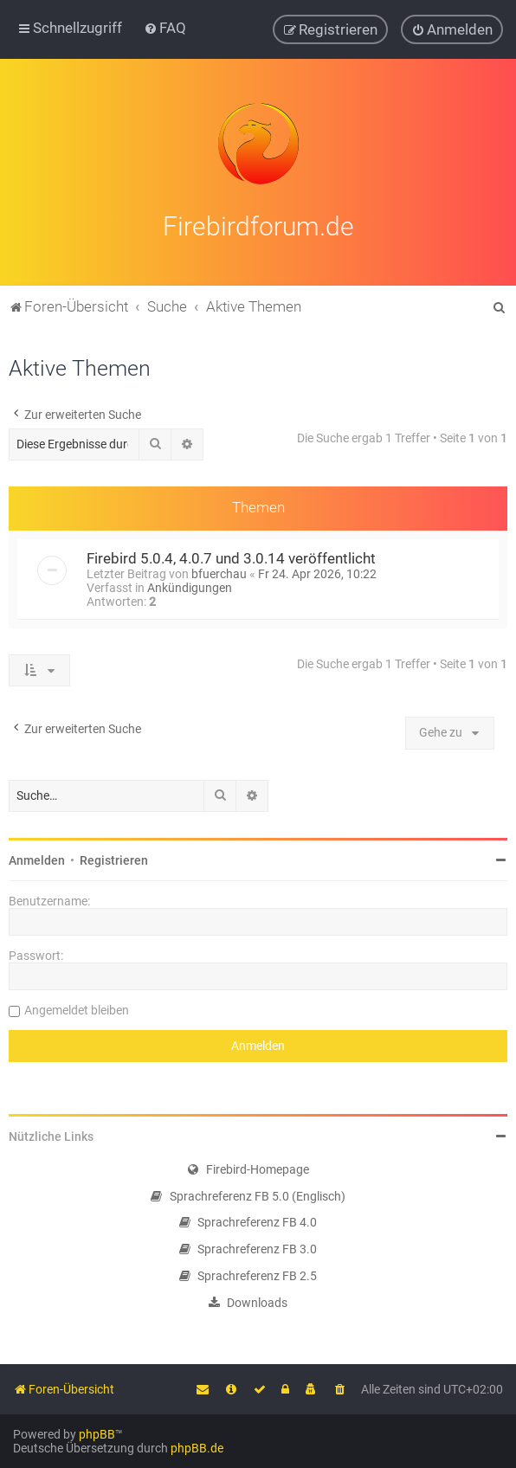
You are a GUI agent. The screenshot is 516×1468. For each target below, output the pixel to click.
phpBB (97, 1434)
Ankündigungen (189, 585)
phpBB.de (197, 1448)
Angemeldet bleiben (76, 1007)
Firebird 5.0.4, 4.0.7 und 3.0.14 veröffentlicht (231, 555)
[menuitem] (164, 28)
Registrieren (114, 858)
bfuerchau (219, 571)
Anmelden (37, 858)
